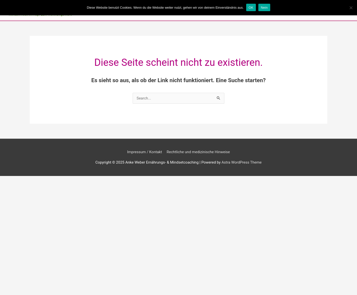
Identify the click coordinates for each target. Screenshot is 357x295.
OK (251, 7)
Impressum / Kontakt (144, 152)
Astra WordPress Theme (242, 162)
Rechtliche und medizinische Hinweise (198, 152)
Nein (264, 7)
